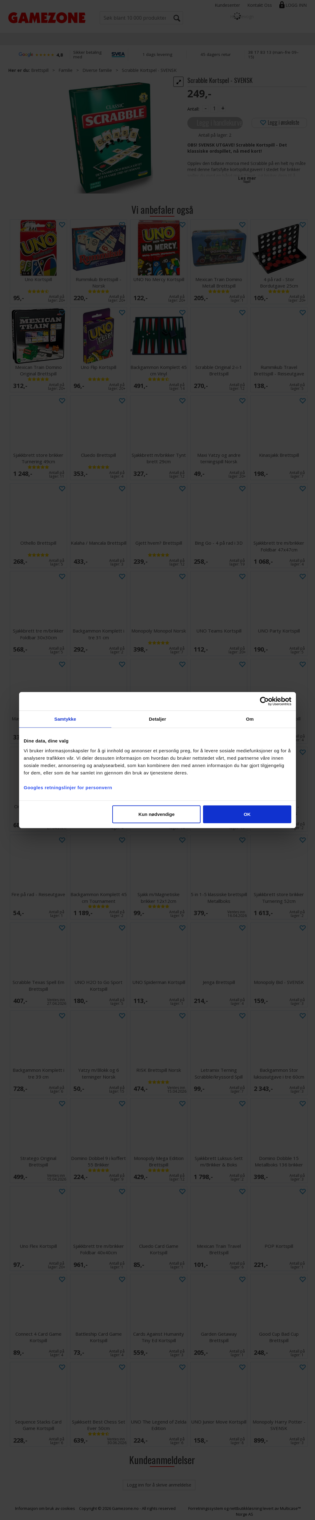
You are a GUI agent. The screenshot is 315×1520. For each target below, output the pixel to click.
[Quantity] (214, 108)
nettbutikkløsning (245, 1508)
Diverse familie (97, 70)
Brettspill (40, 70)
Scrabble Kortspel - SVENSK (149, 70)
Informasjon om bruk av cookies (45, 1508)
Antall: (193, 109)
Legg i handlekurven (220, 122)
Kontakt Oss (259, 5)
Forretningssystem (205, 1508)
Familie (65, 70)
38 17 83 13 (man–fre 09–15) (273, 54)
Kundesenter (227, 5)
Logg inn (296, 5)
